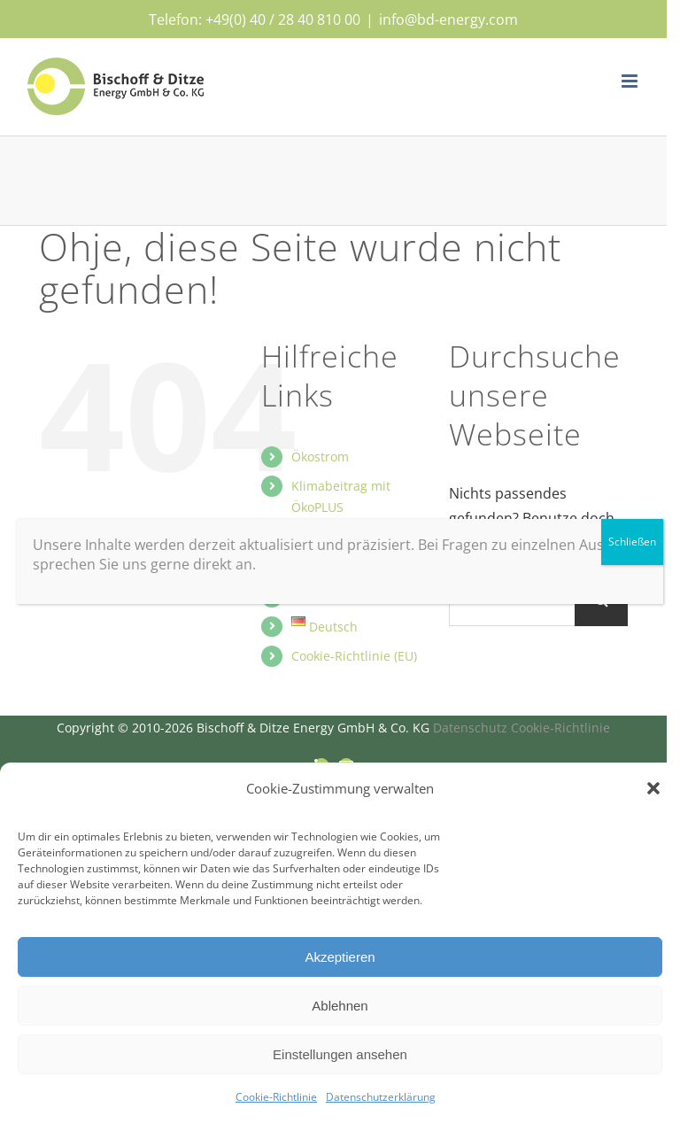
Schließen (632, 541)
